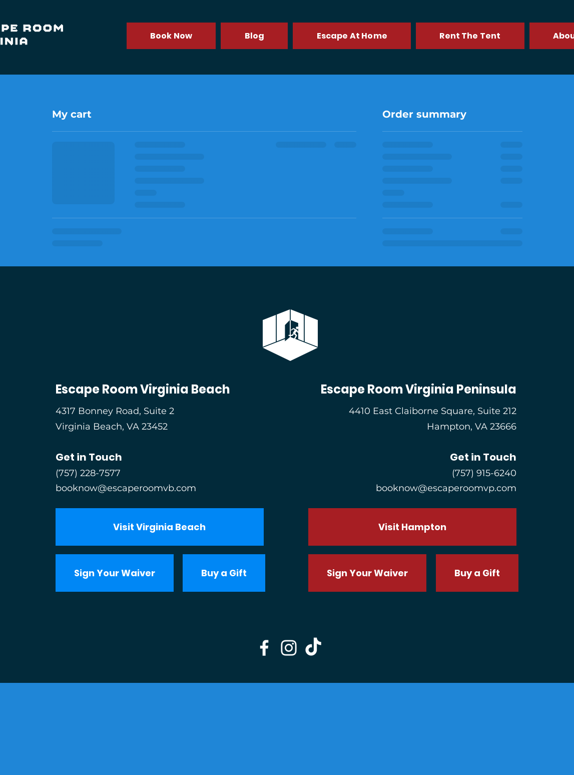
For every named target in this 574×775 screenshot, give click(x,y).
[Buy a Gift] (224, 573)
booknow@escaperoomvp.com (446, 488)
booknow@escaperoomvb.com (126, 488)
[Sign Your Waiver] (115, 573)
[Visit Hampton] (412, 527)
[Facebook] (264, 647)
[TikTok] (313, 647)
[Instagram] (288, 647)
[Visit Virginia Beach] (160, 527)
